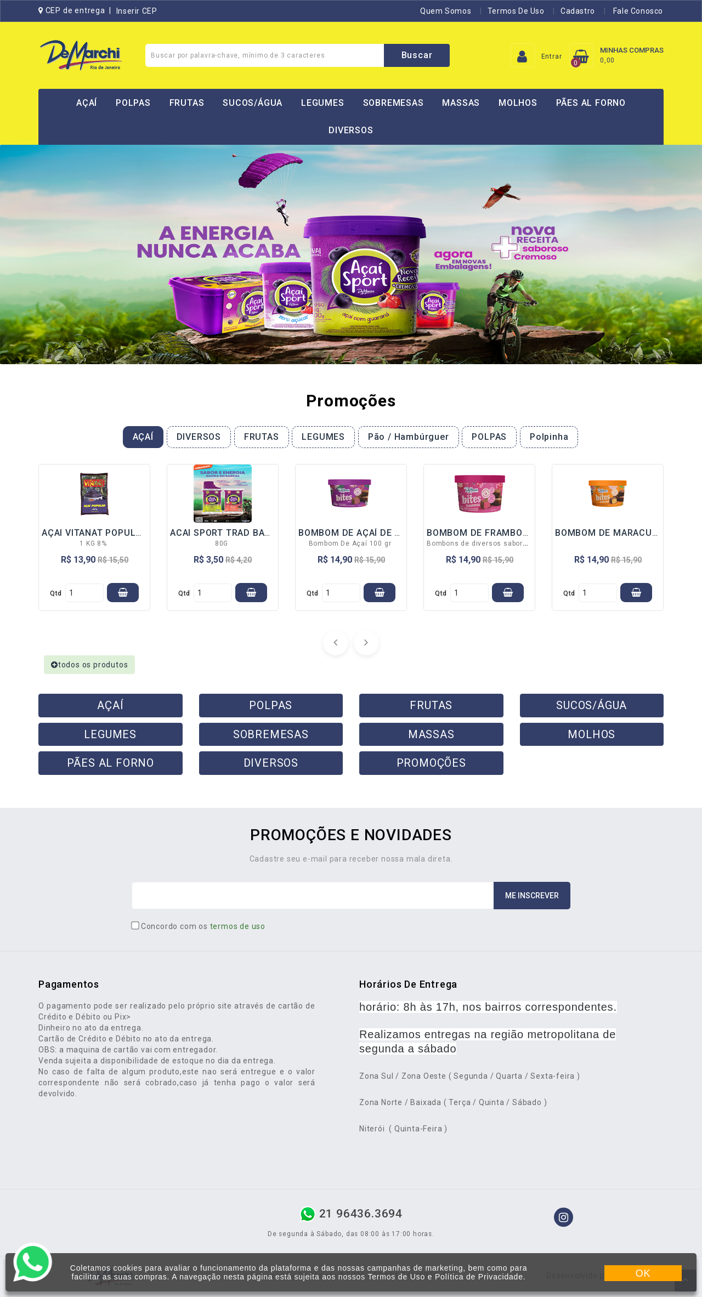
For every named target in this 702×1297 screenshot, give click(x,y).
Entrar (551, 56)
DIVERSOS (351, 130)
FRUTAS (187, 103)
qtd (56, 593)
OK (643, 1273)
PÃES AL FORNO (591, 103)
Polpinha (549, 437)
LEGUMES (322, 103)
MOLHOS (518, 103)
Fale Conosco (637, 11)
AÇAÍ (86, 103)
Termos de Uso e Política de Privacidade (445, 1276)
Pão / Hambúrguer (408, 437)
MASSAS (461, 103)
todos (89, 664)
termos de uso (237, 926)
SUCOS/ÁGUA (252, 103)
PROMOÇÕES (431, 762)
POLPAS (133, 103)
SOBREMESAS (393, 103)
